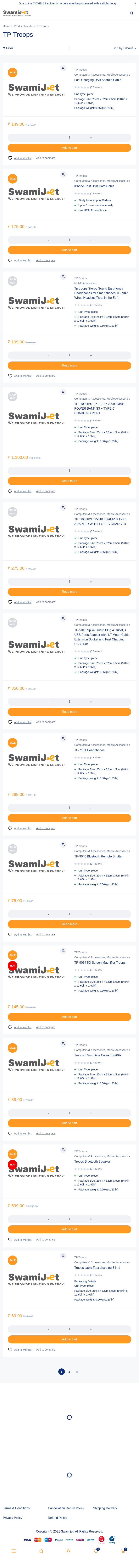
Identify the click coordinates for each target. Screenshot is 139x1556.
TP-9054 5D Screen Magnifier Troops (99, 962)
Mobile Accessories (118, 74)
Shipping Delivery (105, 1508)
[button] (69, 148)
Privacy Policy (12, 1517)
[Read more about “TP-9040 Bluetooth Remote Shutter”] (69, 924)
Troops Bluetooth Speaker (92, 1161)
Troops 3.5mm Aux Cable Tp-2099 (97, 1055)
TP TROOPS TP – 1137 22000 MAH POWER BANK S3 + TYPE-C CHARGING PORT (99, 408)
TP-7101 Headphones (89, 750)
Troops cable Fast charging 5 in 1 (97, 1267)
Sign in (68, 1551)
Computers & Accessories (89, 74)
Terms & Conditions (16, 1508)
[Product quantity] (69, 137)
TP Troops (80, 69)
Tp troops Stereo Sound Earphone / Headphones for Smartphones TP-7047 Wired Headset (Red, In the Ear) (101, 293)
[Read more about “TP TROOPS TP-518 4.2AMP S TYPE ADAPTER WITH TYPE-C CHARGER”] (69, 592)
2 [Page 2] (69, 1371)
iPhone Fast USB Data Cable (94, 186)
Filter (9, 48)
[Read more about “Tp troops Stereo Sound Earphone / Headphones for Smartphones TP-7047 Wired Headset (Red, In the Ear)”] (69, 365)
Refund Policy (57, 1517)
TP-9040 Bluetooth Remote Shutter (98, 856)
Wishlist (96, 1551)
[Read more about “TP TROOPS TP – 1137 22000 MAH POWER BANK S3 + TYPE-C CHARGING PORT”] (69, 481)
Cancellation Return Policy (66, 1508)
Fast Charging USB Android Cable (97, 80)
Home (6, 26)
